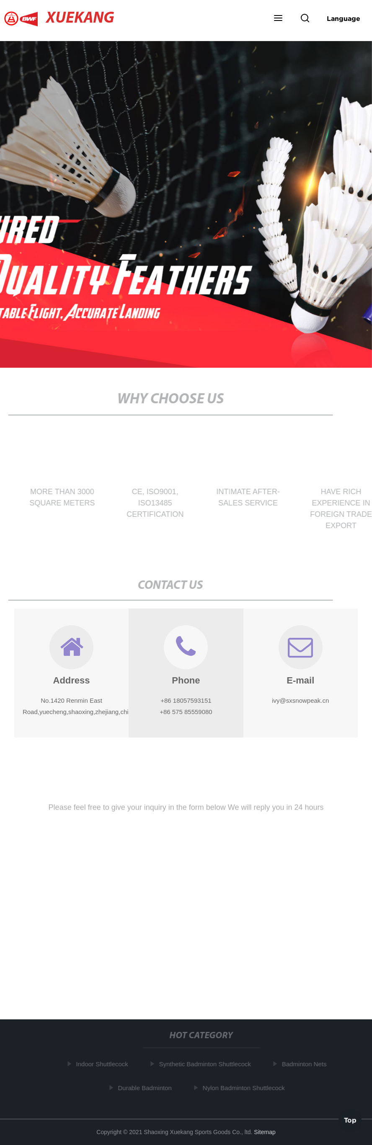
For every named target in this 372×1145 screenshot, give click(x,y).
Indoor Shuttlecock (103, 1064)
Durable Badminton (146, 1087)
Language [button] (343, 18)
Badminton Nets (305, 1064)
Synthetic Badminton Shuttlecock (206, 1064)
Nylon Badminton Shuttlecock (245, 1087)
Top (350, 1119)
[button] (278, 19)
